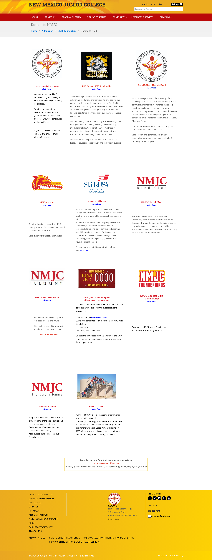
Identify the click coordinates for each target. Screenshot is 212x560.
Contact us (162, 555)
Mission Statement (39, 515)
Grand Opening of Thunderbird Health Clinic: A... (74, 542)
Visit (153, 4)
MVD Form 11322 (99, 317)
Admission (47, 30)
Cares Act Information (41, 494)
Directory (34, 506)
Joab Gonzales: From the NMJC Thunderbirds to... (108, 537)
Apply (145, 4)
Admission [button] (50, 17)
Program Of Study (71, 17)
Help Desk (34, 510)
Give (160, 4)
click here (151, 88)
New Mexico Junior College (67, 4)
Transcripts (35, 531)
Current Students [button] (96, 17)
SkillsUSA (84, 250)
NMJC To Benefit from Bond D (64, 537)
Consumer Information (41, 498)
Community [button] (119, 17)
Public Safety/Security (40, 527)
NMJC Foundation (67, 30)
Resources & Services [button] (142, 17)
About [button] (35, 17)
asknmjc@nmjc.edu (160, 516)
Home (34, 30)
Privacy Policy (176, 555)
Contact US (35, 502)
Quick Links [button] (165, 17)
